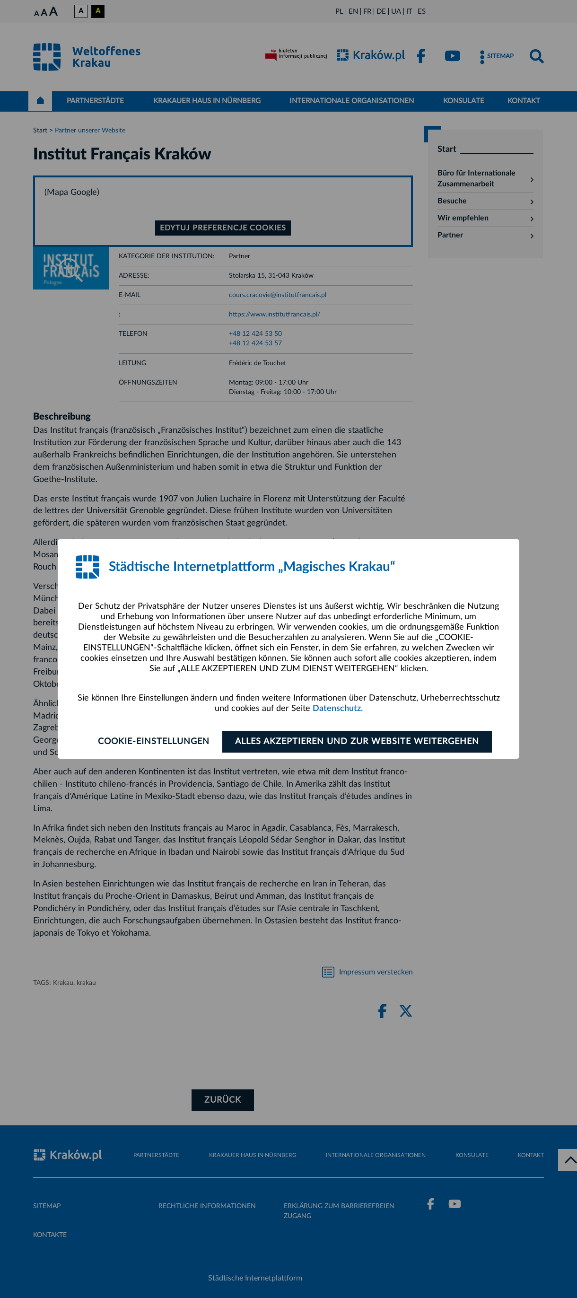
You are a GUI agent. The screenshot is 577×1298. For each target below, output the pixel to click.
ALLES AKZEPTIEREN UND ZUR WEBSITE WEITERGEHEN (357, 741)
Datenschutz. (338, 708)
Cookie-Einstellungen (154, 741)
